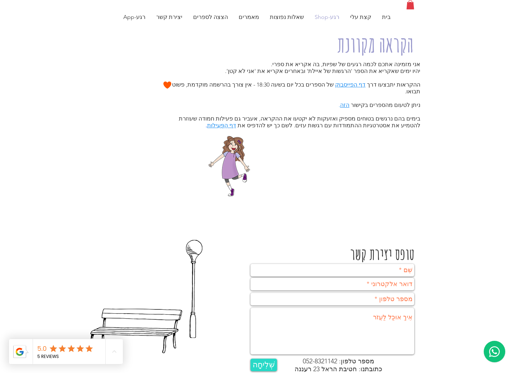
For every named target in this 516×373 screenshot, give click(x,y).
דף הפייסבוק (350, 84)
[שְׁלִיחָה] (263, 365)
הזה (344, 105)
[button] (410, 4)
